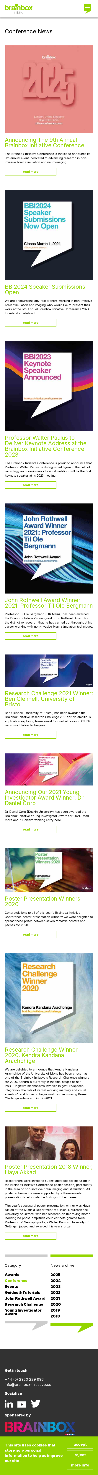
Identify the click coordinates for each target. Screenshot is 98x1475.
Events (11, 1286)
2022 (55, 1292)
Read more (30, 171)
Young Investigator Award (23, 1312)
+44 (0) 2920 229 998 (24, 1379)
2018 (55, 1316)
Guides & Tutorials (22, 1292)
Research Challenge (24, 1304)
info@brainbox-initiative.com (30, 1384)
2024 (55, 1280)
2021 (55, 1298)
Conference (16, 1280)
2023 (55, 1286)
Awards (12, 1274)
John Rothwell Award (25, 1298)
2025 (55, 1274)
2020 (55, 1304)
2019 (55, 1310)
